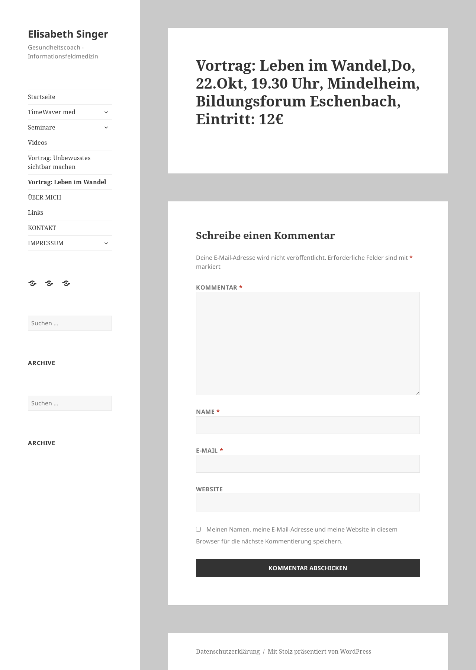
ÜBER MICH (44, 197)
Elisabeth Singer (68, 34)
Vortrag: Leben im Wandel (67, 182)
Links (35, 212)
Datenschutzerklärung (228, 651)
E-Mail (209, 450)
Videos (37, 142)
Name (208, 412)
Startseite (41, 97)
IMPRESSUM (46, 243)
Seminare (41, 127)
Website (209, 489)
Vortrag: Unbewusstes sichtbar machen (59, 162)
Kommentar (219, 287)
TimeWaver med (51, 112)
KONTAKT (42, 228)
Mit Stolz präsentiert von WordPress (319, 651)
